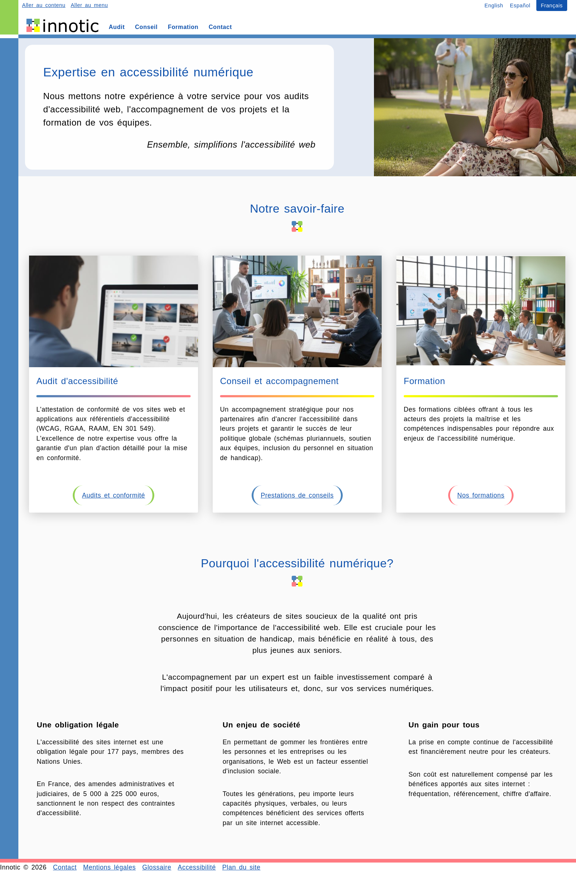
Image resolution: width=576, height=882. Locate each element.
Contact (64, 867)
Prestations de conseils (297, 495)
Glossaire (156, 867)
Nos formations (481, 495)
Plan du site (241, 867)
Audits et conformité (113, 495)
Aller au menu (89, 5)
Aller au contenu (43, 5)
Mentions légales (109, 867)
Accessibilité (197, 867)
